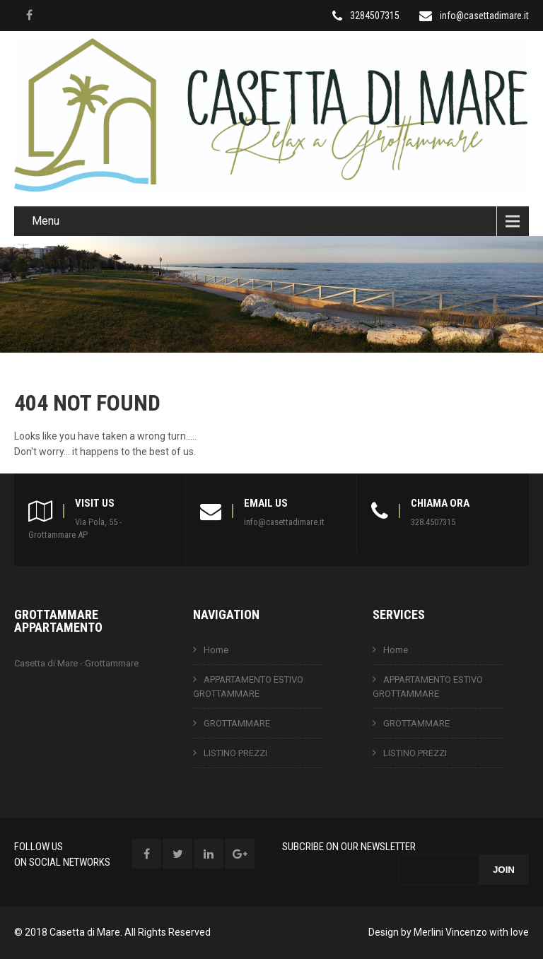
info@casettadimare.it (484, 15)
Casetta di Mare (84, 932)
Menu (45, 221)
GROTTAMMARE (237, 723)
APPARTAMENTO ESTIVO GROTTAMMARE (248, 686)
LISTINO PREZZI (235, 753)
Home (216, 650)
